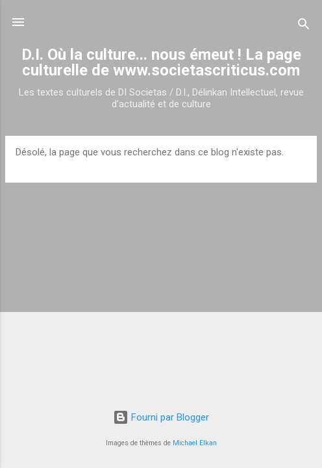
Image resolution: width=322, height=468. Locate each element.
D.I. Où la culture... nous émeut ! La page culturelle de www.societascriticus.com (161, 62)
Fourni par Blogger (161, 417)
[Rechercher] (304, 26)
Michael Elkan (195, 443)
